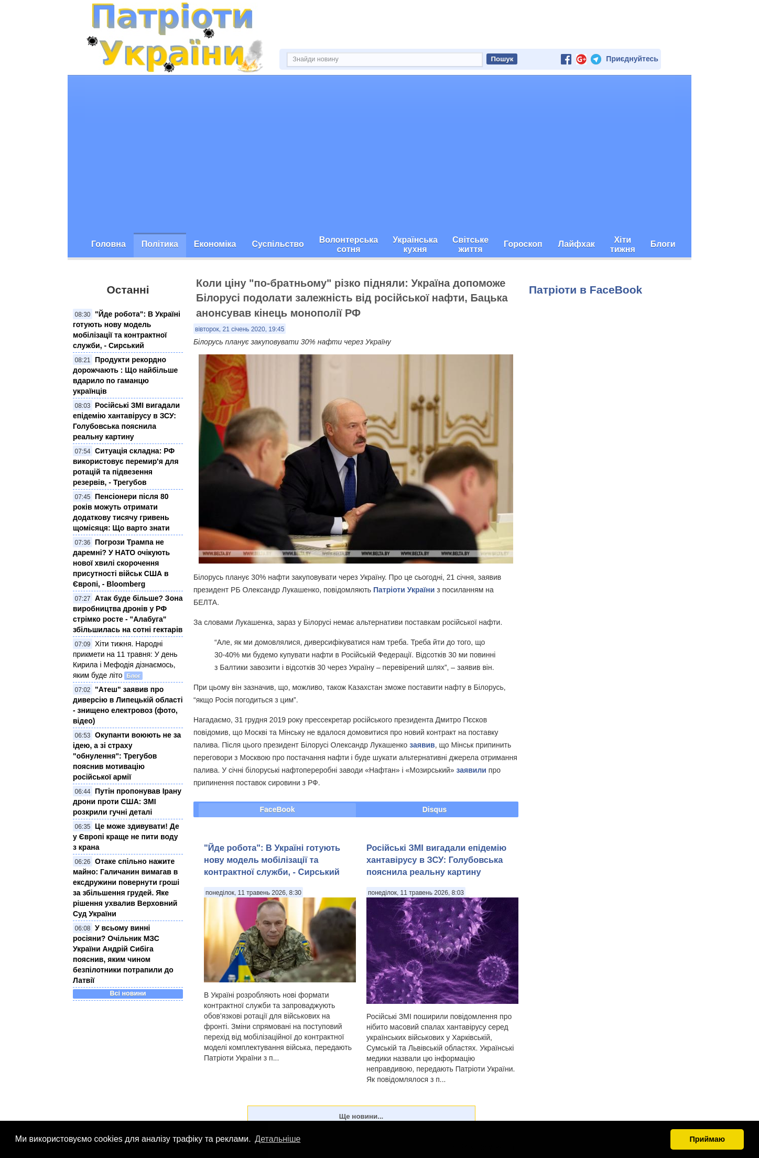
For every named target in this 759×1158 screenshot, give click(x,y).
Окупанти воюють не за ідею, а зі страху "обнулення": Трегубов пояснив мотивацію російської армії (127, 756)
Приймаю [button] (707, 1139)
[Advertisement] (379, 154)
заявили (471, 770)
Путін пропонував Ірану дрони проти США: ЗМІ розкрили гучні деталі (127, 801)
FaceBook (277, 809)
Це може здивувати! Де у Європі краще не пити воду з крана (126, 836)
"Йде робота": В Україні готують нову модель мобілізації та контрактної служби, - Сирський (272, 860)
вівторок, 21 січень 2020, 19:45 (239, 329)
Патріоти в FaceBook (585, 290)
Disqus (434, 809)
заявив (422, 745)
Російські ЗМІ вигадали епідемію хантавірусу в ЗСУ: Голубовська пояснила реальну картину (436, 860)
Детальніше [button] (277, 1138)
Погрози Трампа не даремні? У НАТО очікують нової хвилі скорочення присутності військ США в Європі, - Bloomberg (121, 563)
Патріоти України (404, 590)
